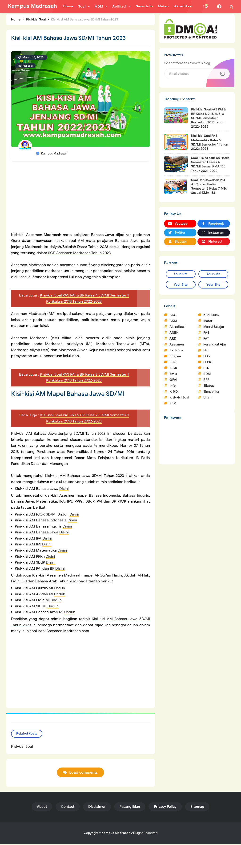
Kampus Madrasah (115, 834)
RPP (206, 380)
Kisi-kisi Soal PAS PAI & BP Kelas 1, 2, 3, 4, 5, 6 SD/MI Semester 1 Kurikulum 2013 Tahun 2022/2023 (208, 118)
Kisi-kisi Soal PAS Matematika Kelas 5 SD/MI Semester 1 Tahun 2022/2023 (209, 142)
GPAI (173, 380)
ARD (172, 339)
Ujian (207, 397)
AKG (173, 315)
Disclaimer (97, 807)
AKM (173, 321)
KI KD (173, 392)
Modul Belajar (214, 327)
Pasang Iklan (130, 807)
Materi (208, 321)
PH (205, 350)
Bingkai (175, 356)
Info (172, 386)
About (42, 807)
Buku (173, 368)
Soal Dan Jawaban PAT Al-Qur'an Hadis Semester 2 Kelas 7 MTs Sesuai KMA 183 (209, 186)
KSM (172, 403)
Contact (67, 807)
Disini (64, 488)
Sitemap (197, 807)
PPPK (207, 362)
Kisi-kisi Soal (25, 65)
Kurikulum (211, 315)
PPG (206, 356)
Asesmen (176, 344)
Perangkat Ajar (214, 344)
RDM (207, 374)
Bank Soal (176, 350)
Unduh (59, 588)
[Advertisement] (80, 199)
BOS (172, 362)
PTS (206, 368)
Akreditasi (177, 327)
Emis (173, 374)
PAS (206, 333)
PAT (206, 339)
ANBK (173, 333)
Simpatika (211, 392)
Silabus (208, 386)
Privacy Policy (165, 807)
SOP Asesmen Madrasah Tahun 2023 (79, 253)
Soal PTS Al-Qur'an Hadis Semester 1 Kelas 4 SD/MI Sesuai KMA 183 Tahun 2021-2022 (210, 164)
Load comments (83, 773)
